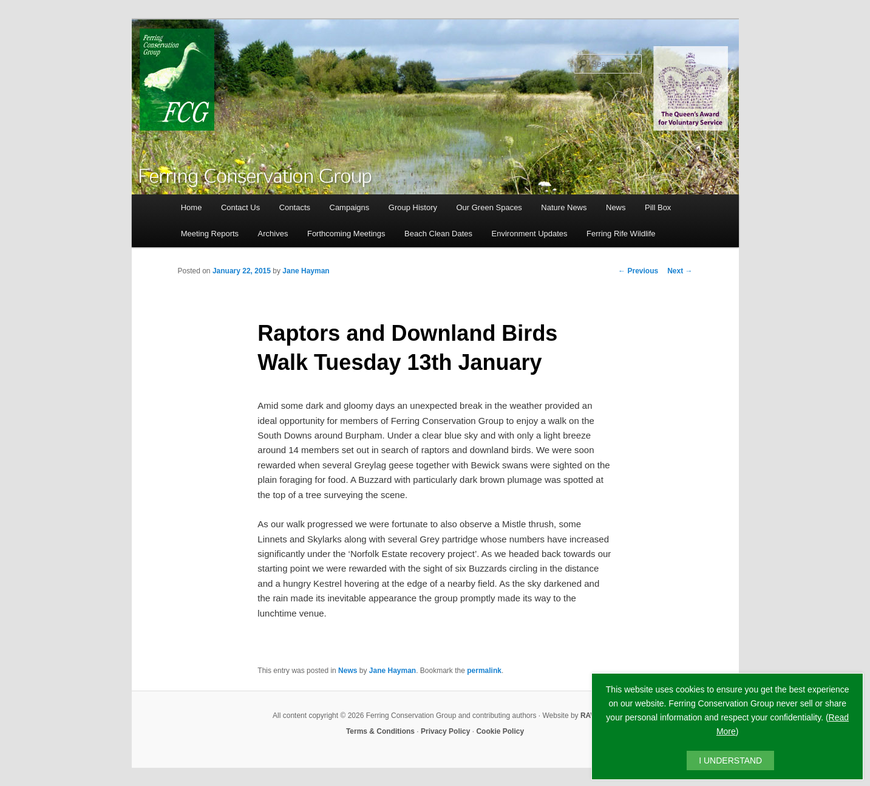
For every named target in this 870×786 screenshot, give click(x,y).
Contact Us (240, 207)
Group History (413, 207)
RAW (588, 715)
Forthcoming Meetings (346, 233)
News (616, 207)
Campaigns (350, 207)
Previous (638, 271)
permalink (484, 670)
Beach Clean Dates (438, 233)
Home (191, 207)
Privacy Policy (445, 731)
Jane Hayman (305, 271)
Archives (273, 233)
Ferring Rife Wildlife (620, 233)
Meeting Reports (210, 233)
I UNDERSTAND (730, 760)
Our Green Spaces (489, 207)
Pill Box (658, 207)
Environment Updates (530, 233)
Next (679, 271)
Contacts (294, 207)
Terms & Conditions (380, 731)
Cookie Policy (500, 731)
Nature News (563, 207)
